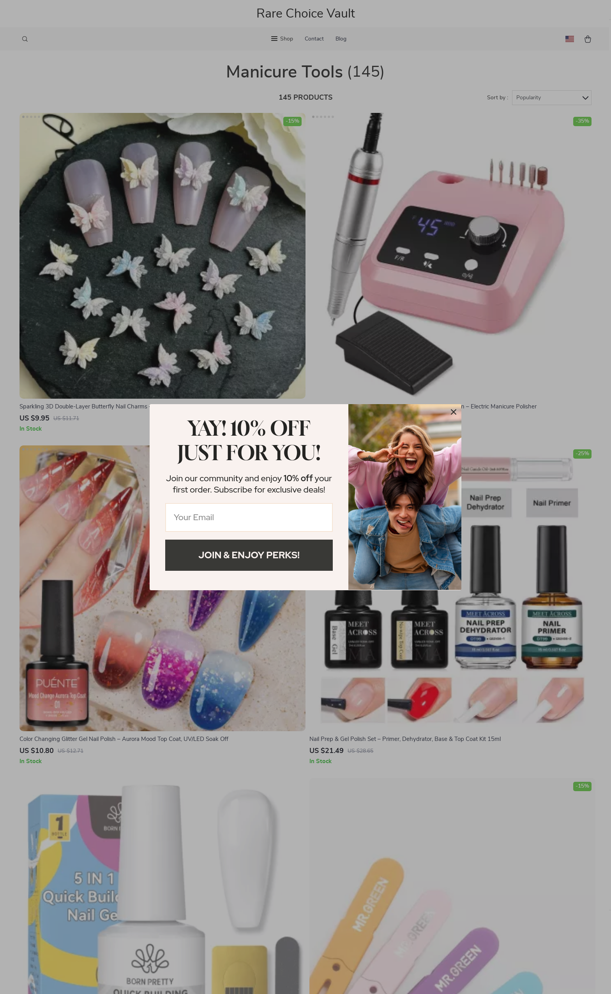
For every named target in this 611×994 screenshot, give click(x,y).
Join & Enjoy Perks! (249, 555)
